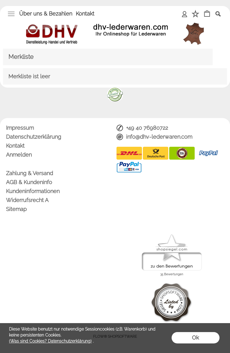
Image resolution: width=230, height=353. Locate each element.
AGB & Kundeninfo (29, 182)
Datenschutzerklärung (33, 137)
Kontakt (85, 13)
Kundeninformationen (33, 191)
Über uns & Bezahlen (45, 13)
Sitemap (16, 209)
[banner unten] (115, 90)
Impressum (20, 128)
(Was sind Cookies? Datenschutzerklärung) (50, 341)
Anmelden (184, 13)
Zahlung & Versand (29, 173)
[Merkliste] (195, 14)
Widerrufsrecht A (27, 200)
